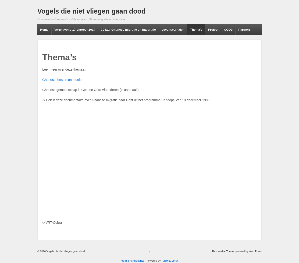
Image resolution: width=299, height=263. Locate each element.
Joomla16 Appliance (132, 260)
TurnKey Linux (169, 260)
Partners (244, 29)
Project (213, 29)
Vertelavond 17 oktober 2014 (74, 29)
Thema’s (196, 29)
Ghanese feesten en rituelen (62, 80)
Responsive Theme (223, 251)
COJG (228, 29)
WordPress (255, 251)
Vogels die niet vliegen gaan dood (91, 11)
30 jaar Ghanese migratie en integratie (128, 29)
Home (44, 29)
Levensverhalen (172, 29)
